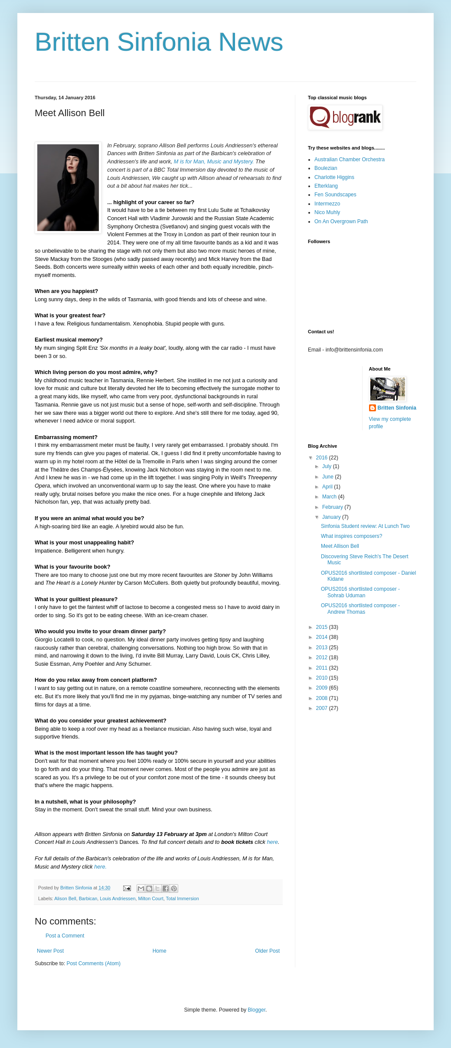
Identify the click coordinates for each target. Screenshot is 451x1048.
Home (160, 951)
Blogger (256, 1010)
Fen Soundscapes (335, 195)
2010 (322, 678)
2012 (322, 657)
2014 (322, 637)
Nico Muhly (327, 212)
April (328, 487)
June (328, 477)
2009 (322, 688)
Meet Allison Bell (340, 546)
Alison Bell (65, 898)
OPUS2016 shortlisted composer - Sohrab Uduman (360, 592)
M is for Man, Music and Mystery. (214, 162)
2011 (322, 668)
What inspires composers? (351, 536)
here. (100, 867)
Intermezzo (327, 204)
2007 (322, 708)
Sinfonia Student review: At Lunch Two (365, 526)
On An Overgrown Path (341, 221)
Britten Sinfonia (397, 408)
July (327, 466)
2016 (322, 458)
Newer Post (50, 951)
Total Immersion (182, 898)
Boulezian (325, 168)
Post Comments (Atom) (93, 963)
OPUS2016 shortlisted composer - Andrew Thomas (360, 608)
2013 (322, 647)
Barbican (88, 898)
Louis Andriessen (117, 898)
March (330, 497)
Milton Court (150, 898)
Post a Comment (65, 936)
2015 (322, 627)
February (333, 507)
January (332, 517)
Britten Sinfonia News (159, 41)
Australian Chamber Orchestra (349, 159)
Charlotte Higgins (334, 177)
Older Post (267, 951)
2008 (322, 698)
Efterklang (326, 186)
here (272, 842)
